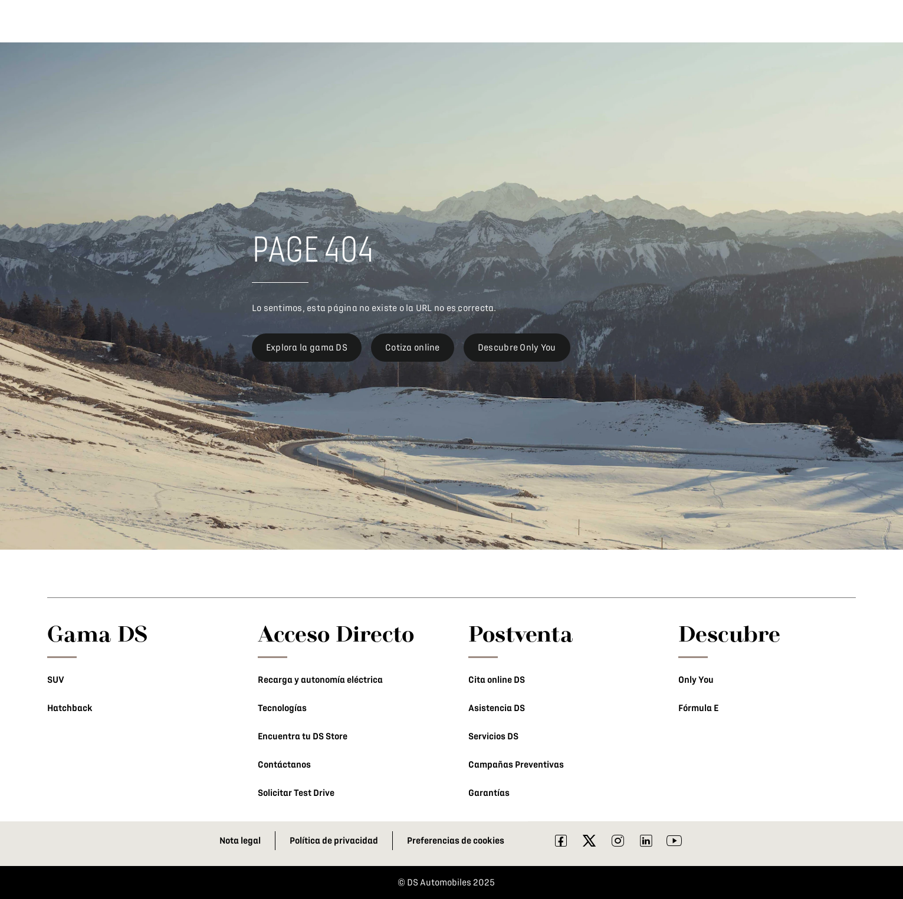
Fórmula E (698, 708)
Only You (696, 680)
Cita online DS (496, 680)
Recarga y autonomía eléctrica (320, 680)
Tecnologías (282, 708)
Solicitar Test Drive (296, 793)
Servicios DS (493, 736)
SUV (55, 680)
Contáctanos (284, 764)
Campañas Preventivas (516, 764)
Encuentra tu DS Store (302, 736)
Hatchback (70, 708)
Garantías (489, 793)
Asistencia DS (496, 708)
